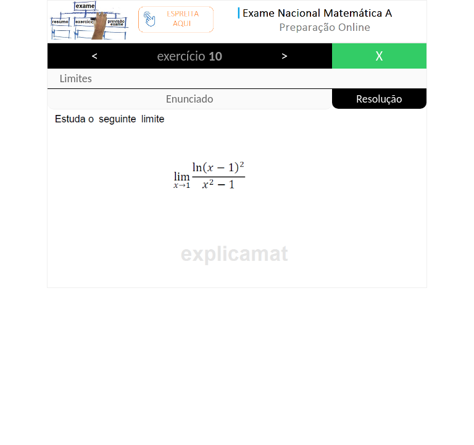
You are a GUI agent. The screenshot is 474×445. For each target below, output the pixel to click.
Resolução (379, 99)
